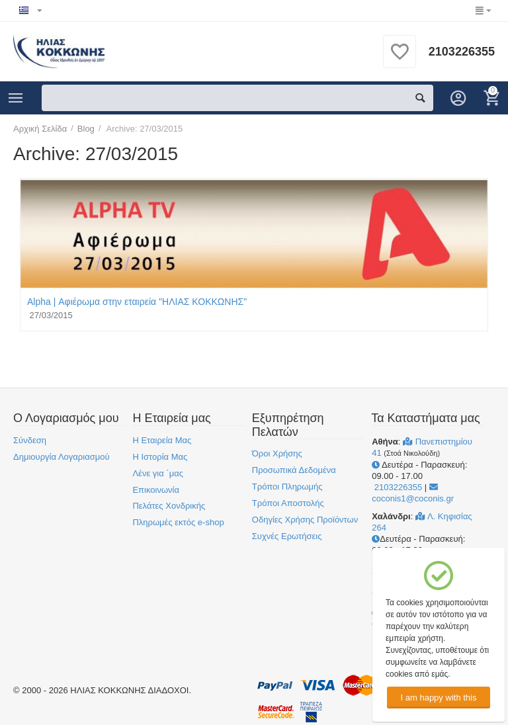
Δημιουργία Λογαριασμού (61, 457)
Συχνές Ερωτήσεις (287, 536)
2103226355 (462, 51)
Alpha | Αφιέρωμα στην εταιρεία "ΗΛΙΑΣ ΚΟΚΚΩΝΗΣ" (137, 301)
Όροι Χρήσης (277, 453)
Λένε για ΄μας (157, 473)
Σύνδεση (29, 440)
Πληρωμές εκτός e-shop (178, 522)
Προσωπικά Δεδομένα (294, 470)
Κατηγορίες (16, 98)
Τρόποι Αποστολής (288, 503)
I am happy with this (438, 698)
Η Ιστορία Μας (159, 457)
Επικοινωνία (155, 490)
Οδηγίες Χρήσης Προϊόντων (305, 520)
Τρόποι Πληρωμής (287, 486)
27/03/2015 (50, 315)
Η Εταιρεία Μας (161, 440)
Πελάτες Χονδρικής (168, 506)
